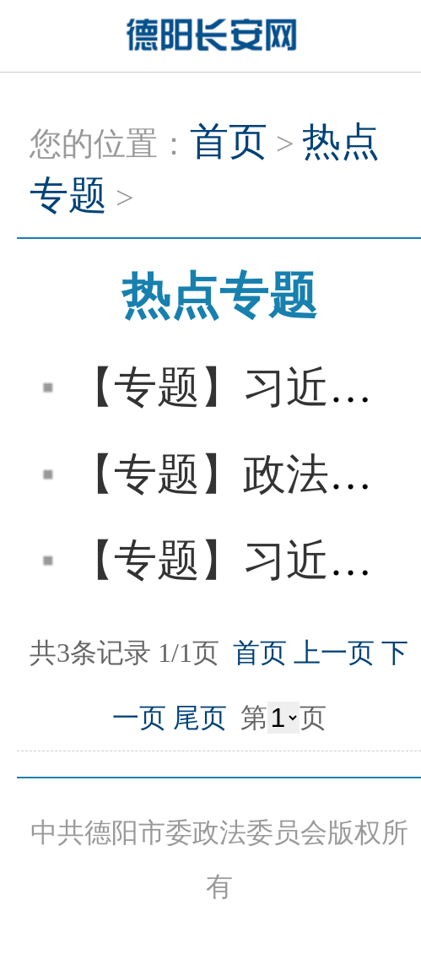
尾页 (200, 717)
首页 (228, 141)
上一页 (334, 652)
